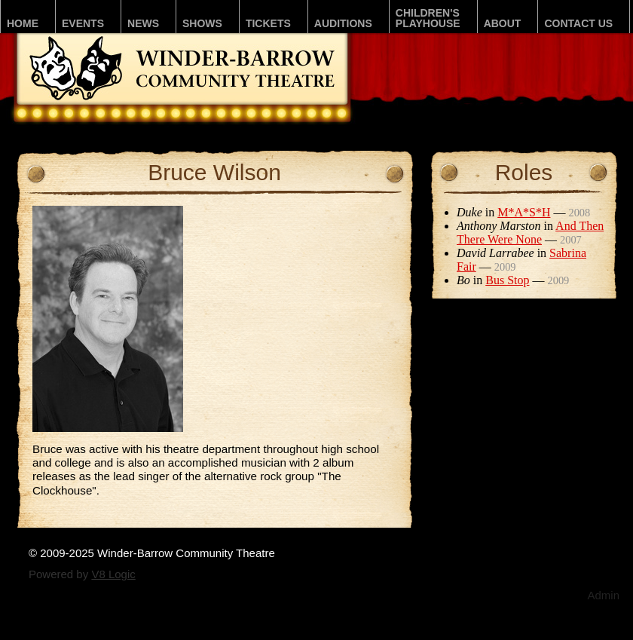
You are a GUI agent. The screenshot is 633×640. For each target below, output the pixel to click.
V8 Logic (113, 574)
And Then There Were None (530, 232)
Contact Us (578, 23)
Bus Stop (507, 280)
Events (83, 23)
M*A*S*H (523, 212)
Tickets (268, 23)
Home (22, 23)
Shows (202, 23)
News (143, 23)
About (502, 23)
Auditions (343, 23)
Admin (603, 595)
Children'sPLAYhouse (428, 18)
